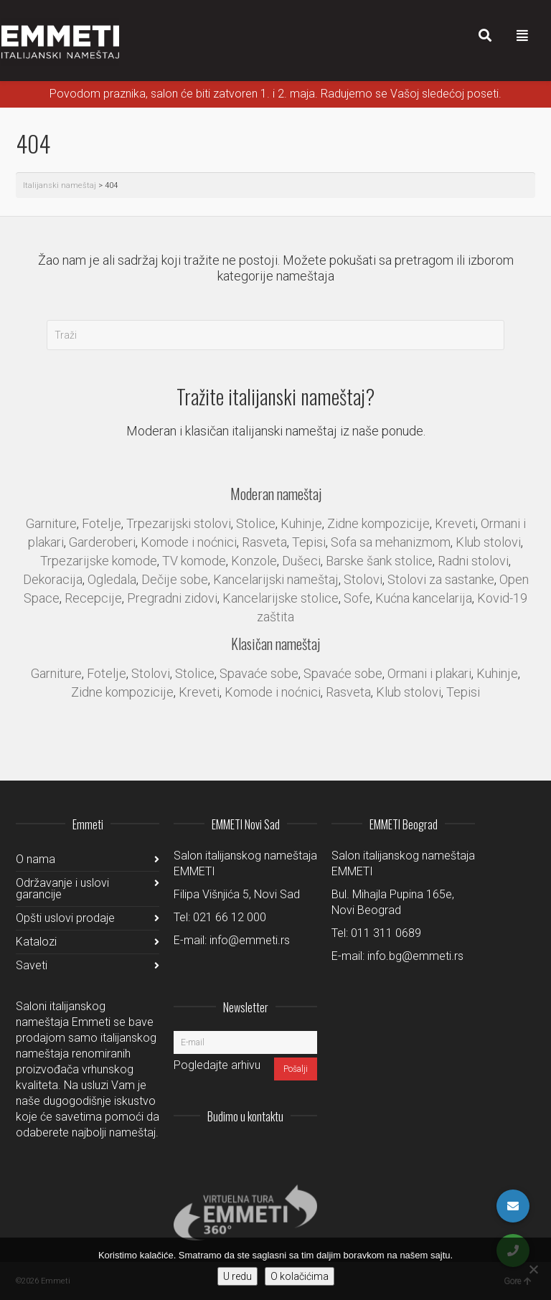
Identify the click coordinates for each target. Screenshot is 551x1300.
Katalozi (36, 941)
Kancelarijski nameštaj (276, 579)
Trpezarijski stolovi (178, 523)
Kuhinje (301, 523)
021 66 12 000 (229, 917)
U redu (237, 1276)
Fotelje (101, 523)
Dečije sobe (174, 579)
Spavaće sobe (259, 673)
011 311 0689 (386, 933)
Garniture (51, 523)
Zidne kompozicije (378, 523)
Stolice (256, 523)
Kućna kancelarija (423, 598)
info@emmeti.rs (249, 940)
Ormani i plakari (429, 673)
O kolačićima (299, 1276)
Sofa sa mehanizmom (391, 542)
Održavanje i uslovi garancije (62, 888)
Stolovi (363, 579)
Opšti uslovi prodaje (65, 918)
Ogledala (112, 579)
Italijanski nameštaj (59, 185)
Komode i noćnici (189, 542)
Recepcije (93, 598)
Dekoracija (53, 579)
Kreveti (455, 523)
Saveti (31, 965)
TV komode (194, 560)
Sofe (357, 598)
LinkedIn (242, 1151)
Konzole (254, 560)
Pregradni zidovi (172, 598)
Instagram (210, 1151)
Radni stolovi (473, 560)
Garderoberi (102, 542)
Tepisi (309, 542)
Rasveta (264, 542)
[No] (533, 1269)
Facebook (274, 1151)
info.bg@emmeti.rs (415, 956)
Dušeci (301, 560)
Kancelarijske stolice (280, 598)
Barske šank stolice (379, 560)
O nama (35, 859)
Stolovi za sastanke (440, 579)
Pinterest (305, 1151)
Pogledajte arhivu (217, 1065)
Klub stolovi (488, 542)
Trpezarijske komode (98, 560)
